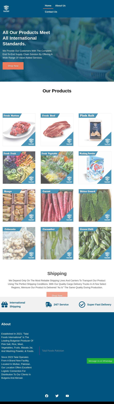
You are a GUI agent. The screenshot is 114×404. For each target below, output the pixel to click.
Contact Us (51, 12)
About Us (60, 5)
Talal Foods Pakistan (53, 350)
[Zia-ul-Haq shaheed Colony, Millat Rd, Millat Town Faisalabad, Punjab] (95, 351)
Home (48, 5)
